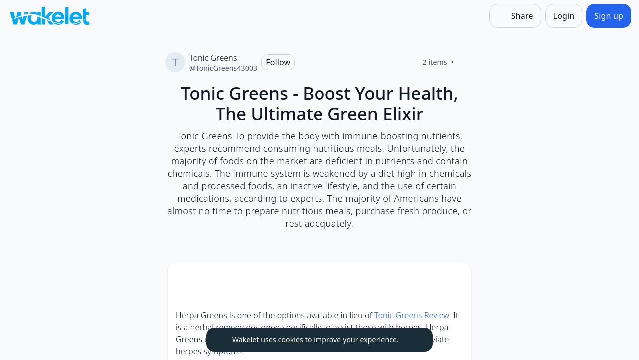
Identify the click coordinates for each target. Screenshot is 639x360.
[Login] (564, 16)
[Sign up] (608, 16)
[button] (455, 279)
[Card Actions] (455, 279)
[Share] (515, 16)
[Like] (466, 62)
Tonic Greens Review (411, 315)
